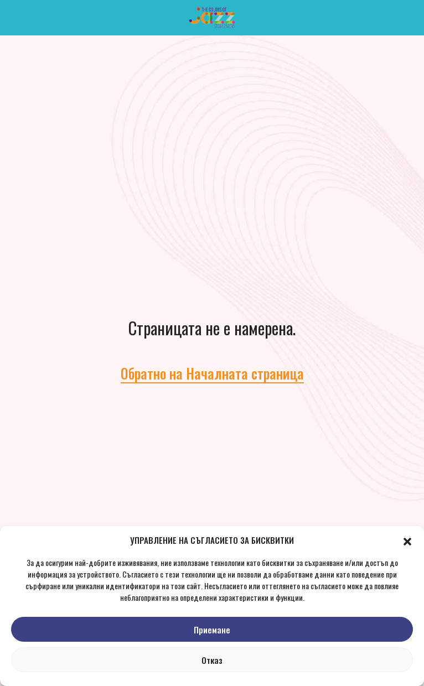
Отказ (212, 660)
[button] (407, 539)
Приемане (212, 629)
